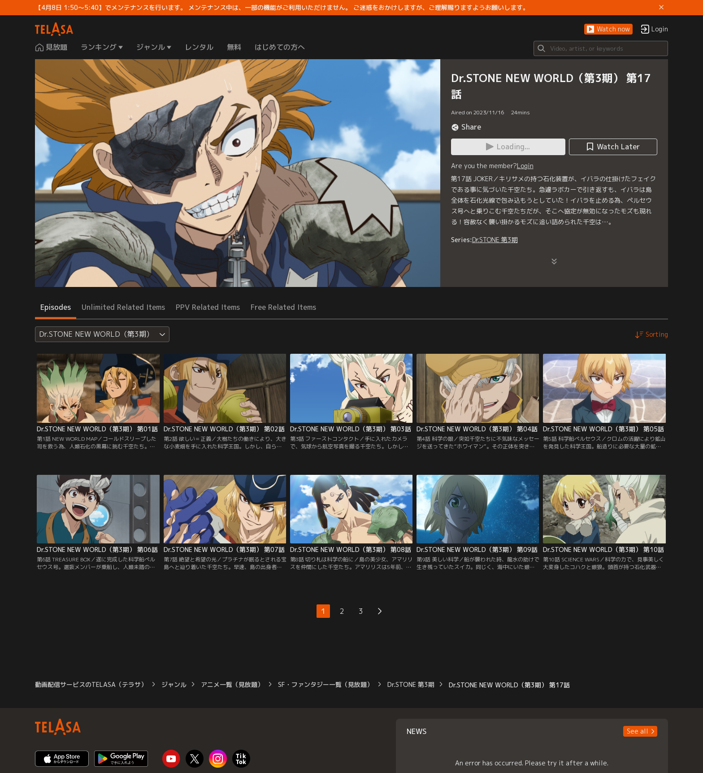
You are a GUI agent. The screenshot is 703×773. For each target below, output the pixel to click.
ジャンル (174, 684)
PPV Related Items (208, 307)
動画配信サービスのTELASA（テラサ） (91, 684)
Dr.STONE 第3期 (495, 239)
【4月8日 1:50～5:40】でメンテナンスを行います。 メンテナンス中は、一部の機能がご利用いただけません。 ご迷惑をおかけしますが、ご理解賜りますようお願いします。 (282, 8)
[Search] (601, 48)
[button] (608, 29)
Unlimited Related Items (123, 307)
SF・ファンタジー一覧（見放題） (325, 684)
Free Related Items (283, 307)
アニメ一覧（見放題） (232, 684)
